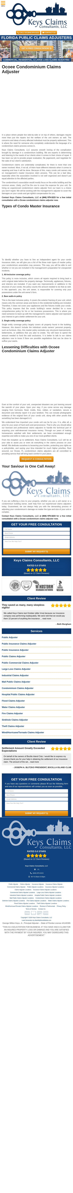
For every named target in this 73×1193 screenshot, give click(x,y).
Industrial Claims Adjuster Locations (21, 895)
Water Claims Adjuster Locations (58, 901)
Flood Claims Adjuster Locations (24, 903)
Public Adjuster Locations (35, 887)
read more (46, 619)
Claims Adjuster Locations (23, 890)
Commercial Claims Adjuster (16, 887)
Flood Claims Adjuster (13, 701)
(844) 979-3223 (49, 197)
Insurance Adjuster (38, 884)
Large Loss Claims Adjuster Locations (49, 892)
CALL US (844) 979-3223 (28, 33)
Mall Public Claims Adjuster (16, 682)
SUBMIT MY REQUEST (36, 552)
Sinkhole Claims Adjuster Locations (13, 901)
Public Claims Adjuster (13, 656)
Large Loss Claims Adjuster (16, 669)
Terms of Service (31, 909)
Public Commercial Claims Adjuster (20, 663)
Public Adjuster (10, 637)
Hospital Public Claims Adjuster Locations (48, 895)
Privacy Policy (61, 906)
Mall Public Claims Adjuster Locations (22, 898)
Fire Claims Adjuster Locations (36, 901)
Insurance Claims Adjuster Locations (44, 890)
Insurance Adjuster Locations (54, 887)
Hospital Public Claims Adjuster (18, 694)
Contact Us (49, 33)
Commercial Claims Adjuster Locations (22, 892)
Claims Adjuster (25, 884)
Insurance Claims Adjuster (54, 884)
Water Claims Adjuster (13, 707)
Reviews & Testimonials (47, 906)
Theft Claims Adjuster (13, 726)
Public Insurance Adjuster (15, 650)
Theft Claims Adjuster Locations (47, 903)
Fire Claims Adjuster (12, 713)
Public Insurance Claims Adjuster (19, 644)
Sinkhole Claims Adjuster (15, 720)
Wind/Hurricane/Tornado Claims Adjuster (23, 732)
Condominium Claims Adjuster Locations (48, 898)
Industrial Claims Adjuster (15, 675)
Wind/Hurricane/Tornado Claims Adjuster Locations (21, 906)
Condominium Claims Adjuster (17, 688)
